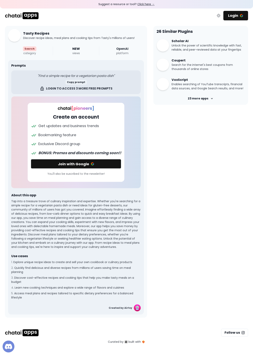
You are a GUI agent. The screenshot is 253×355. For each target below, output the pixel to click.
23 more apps (201, 98)
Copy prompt (76, 82)
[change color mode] (218, 15)
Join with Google (76, 163)
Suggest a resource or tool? (126, 4)
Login (235, 15)
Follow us (235, 332)
